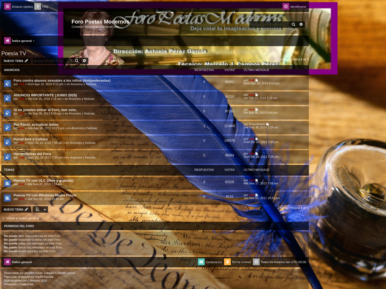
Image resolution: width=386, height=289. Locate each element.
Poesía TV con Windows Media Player (45, 195)
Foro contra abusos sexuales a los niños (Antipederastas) (62, 80)
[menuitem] (41, 7)
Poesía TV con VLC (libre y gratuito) (43, 181)
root (21, 84)
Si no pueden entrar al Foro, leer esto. (45, 110)
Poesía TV (13, 53)
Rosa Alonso (257, 124)
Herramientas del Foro (32, 154)
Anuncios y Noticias (83, 84)
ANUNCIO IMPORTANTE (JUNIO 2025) (45, 95)
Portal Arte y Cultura (31, 139)
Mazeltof (35, 280)
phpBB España (44, 276)
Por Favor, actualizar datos (36, 124)
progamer (16, 280)
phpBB (29, 273)
